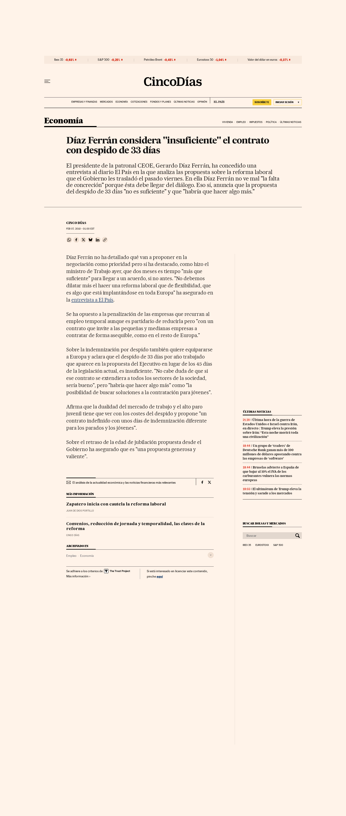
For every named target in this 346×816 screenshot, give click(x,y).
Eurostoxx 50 (205, 59)
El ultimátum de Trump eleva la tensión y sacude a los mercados (272, 491)
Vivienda (227, 122)
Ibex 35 (58, 59)
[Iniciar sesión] (287, 102)
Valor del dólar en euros (262, 59)
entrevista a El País (92, 300)
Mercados (106, 101)
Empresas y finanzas (84, 101)
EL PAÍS (217, 100)
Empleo (241, 122)
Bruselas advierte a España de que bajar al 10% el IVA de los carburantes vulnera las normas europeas (271, 473)
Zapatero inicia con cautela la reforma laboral (116, 504)
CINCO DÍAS (76, 223)
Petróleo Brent (153, 59)
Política (271, 122)
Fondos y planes (160, 101)
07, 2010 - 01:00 (80, 228)
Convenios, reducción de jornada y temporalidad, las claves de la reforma (135, 526)
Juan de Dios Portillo (80, 510)
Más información (78, 576)
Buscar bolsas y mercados (264, 523)
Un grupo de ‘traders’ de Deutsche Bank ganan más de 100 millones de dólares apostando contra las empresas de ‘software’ (272, 452)
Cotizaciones (139, 101)
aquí (160, 576)
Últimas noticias (184, 101)
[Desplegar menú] (47, 81)
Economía (122, 101)
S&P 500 (103, 59)
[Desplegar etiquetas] (211, 555)
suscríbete (262, 102)
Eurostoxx (262, 545)
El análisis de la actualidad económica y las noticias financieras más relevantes (124, 482)
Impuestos (256, 122)
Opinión (202, 101)
